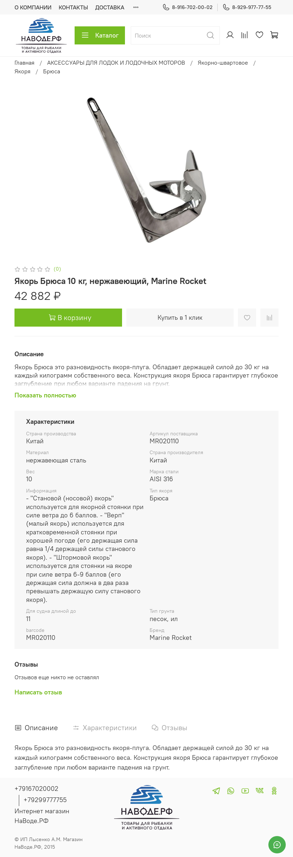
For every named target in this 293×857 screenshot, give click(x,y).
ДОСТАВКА (109, 7)
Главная (24, 62)
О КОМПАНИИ (32, 7)
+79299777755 (45, 800)
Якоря (22, 71)
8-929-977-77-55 (246, 7)
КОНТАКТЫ (73, 7)
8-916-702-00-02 (187, 7)
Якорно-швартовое (223, 62)
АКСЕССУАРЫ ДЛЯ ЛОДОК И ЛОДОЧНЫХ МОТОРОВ (116, 62)
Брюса (51, 71)
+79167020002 (36, 788)
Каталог (100, 35)
